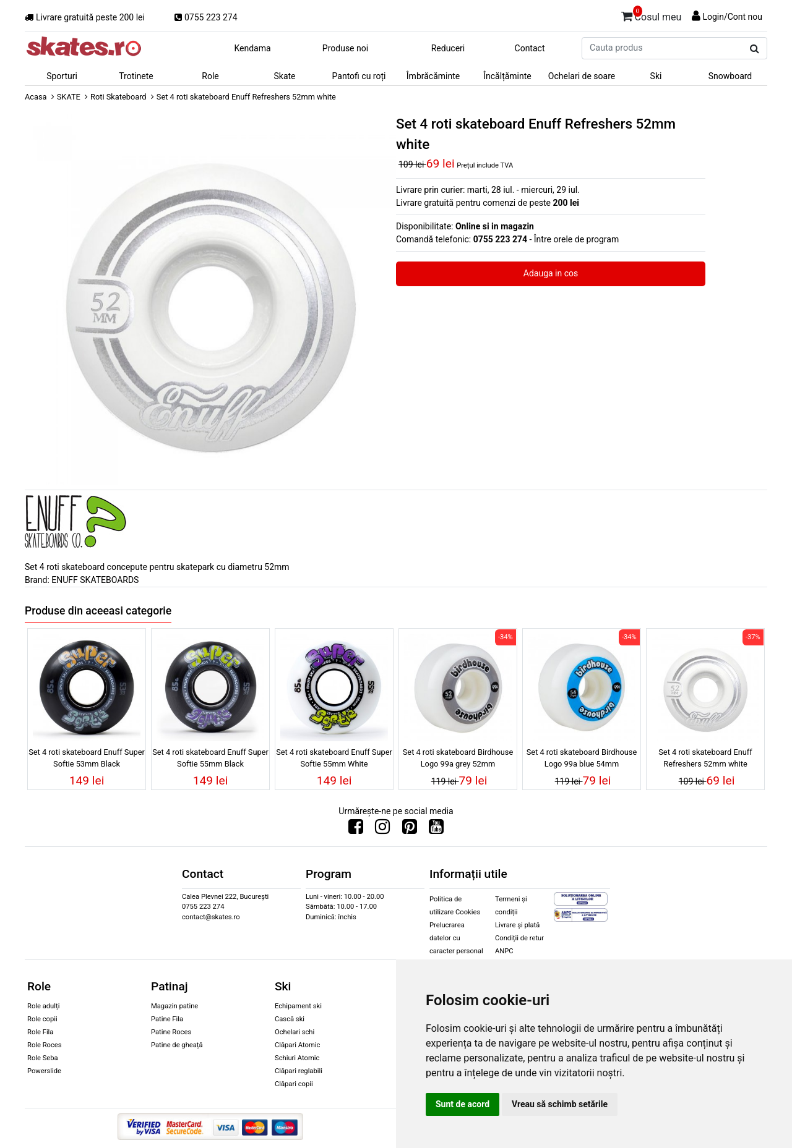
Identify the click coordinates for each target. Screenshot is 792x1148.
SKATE (68, 96)
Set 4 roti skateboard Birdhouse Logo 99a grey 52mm (458, 757)
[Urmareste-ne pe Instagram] (382, 830)
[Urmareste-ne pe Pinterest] (409, 830)
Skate (284, 76)
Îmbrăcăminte (433, 76)
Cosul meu (651, 15)
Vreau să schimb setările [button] (560, 1104)
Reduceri (448, 48)
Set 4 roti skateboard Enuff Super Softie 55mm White (334, 757)
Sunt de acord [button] (462, 1104)
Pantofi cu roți (359, 76)
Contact (530, 48)
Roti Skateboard (118, 96)
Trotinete (136, 76)
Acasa (36, 96)
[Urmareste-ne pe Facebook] (355, 830)
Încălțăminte (507, 76)
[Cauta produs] (754, 49)
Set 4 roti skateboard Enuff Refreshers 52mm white (705, 757)
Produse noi (345, 48)
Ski (656, 76)
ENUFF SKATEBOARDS (95, 580)
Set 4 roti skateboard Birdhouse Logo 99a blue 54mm (582, 757)
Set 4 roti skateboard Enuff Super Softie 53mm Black (86, 757)
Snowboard (730, 76)
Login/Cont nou (732, 17)
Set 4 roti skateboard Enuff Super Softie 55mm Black (210, 757)
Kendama (252, 48)
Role (210, 76)
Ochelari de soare (581, 76)
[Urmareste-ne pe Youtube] (436, 830)
